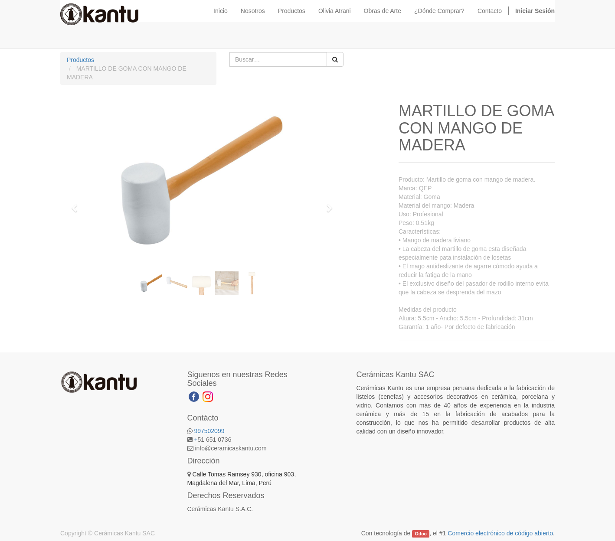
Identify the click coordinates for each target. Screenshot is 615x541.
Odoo (421, 533)
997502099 (209, 430)
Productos (80, 59)
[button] (77, 204)
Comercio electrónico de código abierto (500, 533)
